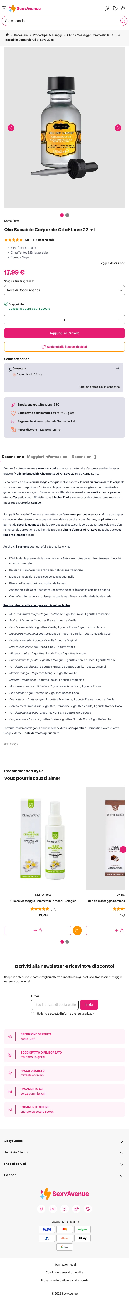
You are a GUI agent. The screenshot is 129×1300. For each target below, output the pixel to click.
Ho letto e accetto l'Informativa (65, 1013)
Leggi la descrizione (112, 263)
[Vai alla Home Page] (7, 35)
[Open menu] (4, 8)
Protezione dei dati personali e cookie (64, 1280)
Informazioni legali (64, 1264)
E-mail (35, 996)
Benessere (21, 35)
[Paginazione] (62, 215)
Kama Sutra (12, 220)
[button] (64, 127)
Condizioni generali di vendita (64, 1272)
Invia (89, 1005)
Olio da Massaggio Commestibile (88, 35)
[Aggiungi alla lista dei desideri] (64, 347)
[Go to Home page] (25, 8)
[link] (108, 8)
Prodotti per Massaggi (47, 35)
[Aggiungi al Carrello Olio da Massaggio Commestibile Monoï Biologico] (38, 930)
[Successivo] (123, 849)
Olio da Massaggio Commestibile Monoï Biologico (43, 901)
